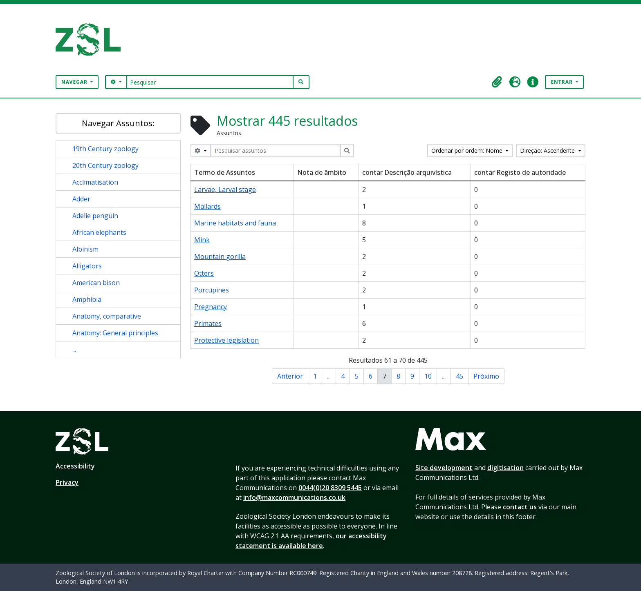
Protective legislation (226, 340)
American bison (96, 282)
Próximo (486, 376)
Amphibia (86, 299)
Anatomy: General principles (115, 332)
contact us (520, 506)
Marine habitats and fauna (235, 223)
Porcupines (211, 289)
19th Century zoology (105, 148)
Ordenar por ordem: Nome (467, 150)
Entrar (562, 81)
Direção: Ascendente (548, 150)
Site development (444, 467)
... (74, 349)
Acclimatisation (95, 182)
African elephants (99, 232)
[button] (497, 82)
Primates (208, 323)
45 (459, 376)
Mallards (207, 206)
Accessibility (75, 466)
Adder (81, 198)
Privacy (67, 482)
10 (428, 376)
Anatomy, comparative (106, 316)
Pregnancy (210, 306)
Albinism (85, 249)
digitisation (505, 467)
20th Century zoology (105, 165)
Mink (202, 239)
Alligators (87, 265)
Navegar (75, 81)
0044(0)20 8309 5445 (330, 487)
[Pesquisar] (210, 82)
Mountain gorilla (220, 256)
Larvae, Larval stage (225, 189)
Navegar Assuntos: (118, 123)
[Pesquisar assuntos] (276, 150)
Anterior (290, 376)
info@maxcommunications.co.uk (294, 497)
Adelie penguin (95, 215)
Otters (204, 273)
